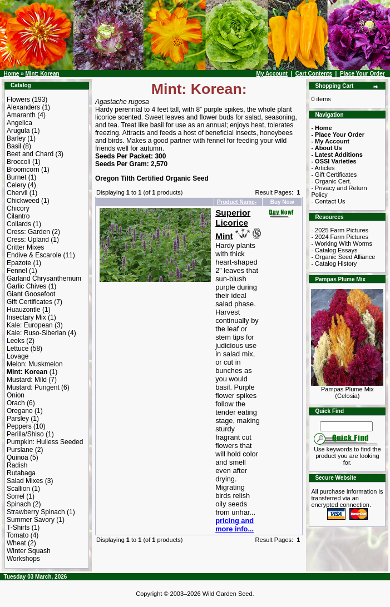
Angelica (19, 123)
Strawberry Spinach (36, 512)
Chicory (18, 208)
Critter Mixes (25, 247)
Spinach (19, 504)
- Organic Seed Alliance (343, 256)
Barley (16, 138)
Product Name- (236, 202)
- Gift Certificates (334, 174)
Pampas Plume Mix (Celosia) (347, 389)
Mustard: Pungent (33, 387)
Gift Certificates (29, 302)
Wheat (16, 543)
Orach (16, 403)
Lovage (17, 356)
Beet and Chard (30, 154)
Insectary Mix (26, 317)
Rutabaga (21, 473)
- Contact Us (328, 201)
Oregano (20, 411)
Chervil (17, 193)
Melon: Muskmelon (35, 364)
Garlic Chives (26, 286)
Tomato (17, 535)
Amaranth (21, 115)
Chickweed (23, 201)
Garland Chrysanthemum (44, 278)
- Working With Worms (341, 243)
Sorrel (15, 496)
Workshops (23, 559)
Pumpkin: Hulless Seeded (45, 442)
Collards (19, 224)
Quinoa (17, 457)
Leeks (15, 341)
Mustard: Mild (27, 380)
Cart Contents (313, 74)
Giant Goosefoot (31, 294)
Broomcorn (23, 169)
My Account (272, 74)
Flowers (18, 99)
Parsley (18, 418)
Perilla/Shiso (25, 434)
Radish (17, 465)
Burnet (16, 177)
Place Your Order (362, 74)
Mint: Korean (42, 74)
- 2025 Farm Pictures (339, 230)
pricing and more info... (234, 524)
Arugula (18, 131)
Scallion (18, 488)
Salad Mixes (25, 481)
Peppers (19, 426)
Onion (15, 395)
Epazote (19, 263)
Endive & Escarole (34, 255)
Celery (16, 185)
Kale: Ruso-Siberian (36, 333)
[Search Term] (346, 426)
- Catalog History (334, 263)
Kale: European (30, 325)
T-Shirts (18, 527)
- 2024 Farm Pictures (339, 236)
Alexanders (23, 107)
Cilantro (18, 216)
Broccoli (19, 162)
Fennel (17, 271)
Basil (14, 146)
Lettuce (17, 348)
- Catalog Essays (334, 250)
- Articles (322, 168)
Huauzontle (24, 310)
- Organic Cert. (331, 181)
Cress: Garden (28, 232)
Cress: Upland (28, 239)
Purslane (20, 450)
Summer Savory (31, 520)
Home (11, 74)
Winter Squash (29, 551)
